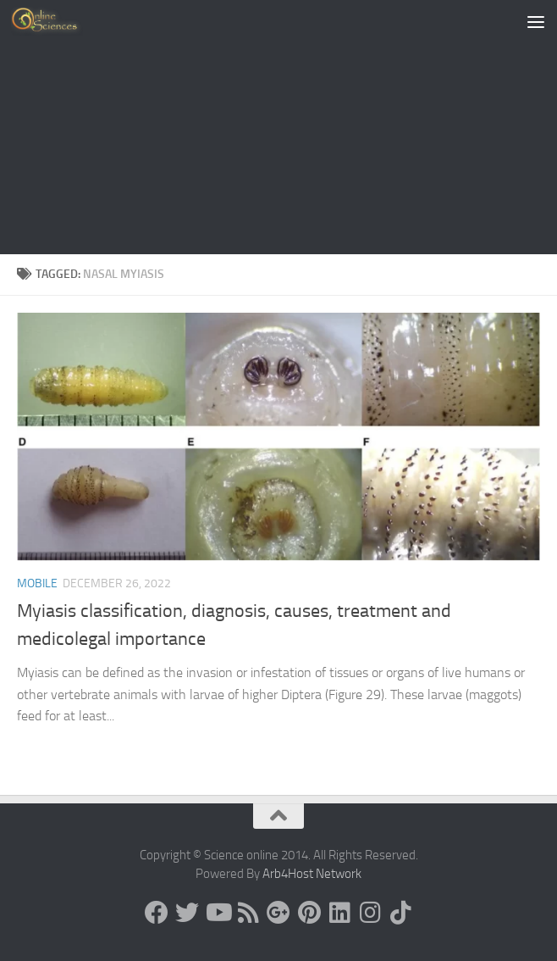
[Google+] (278, 913)
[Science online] (156, 913)
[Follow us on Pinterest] (309, 913)
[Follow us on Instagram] (370, 913)
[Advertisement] (278, 127)
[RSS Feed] (248, 913)
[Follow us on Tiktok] (400, 913)
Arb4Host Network (311, 873)
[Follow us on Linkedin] (339, 913)
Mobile (37, 583)
